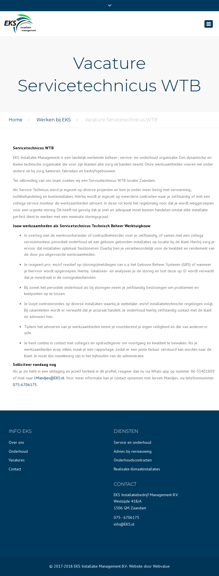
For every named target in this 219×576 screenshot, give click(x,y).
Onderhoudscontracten (133, 460)
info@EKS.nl (124, 524)
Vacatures (17, 460)
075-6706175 (25, 384)
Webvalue (161, 566)
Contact (15, 469)
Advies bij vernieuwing (133, 451)
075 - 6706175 (126, 517)
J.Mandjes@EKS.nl (49, 377)
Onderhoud (18, 451)
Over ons (16, 442)
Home (15, 119)
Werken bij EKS (53, 119)
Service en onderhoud (132, 442)
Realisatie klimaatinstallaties (137, 469)
